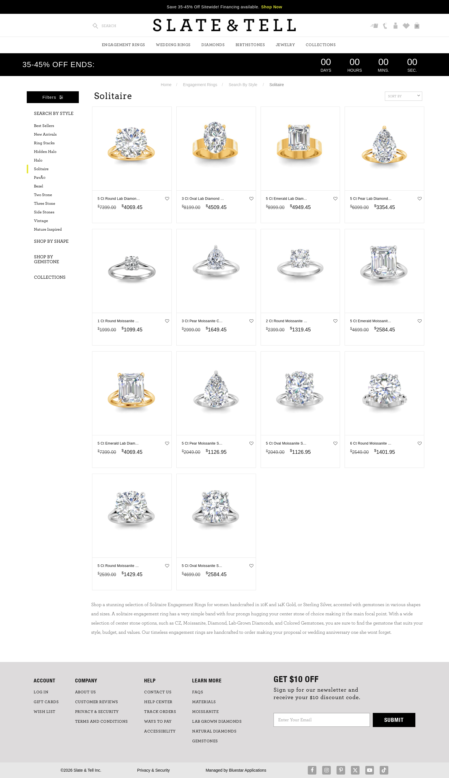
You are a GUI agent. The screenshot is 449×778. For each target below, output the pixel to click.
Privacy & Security (153, 770)
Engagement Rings (123, 45)
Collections (321, 45)
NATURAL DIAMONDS (214, 731)
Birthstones (250, 45)
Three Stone (44, 204)
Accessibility (160, 731)
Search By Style (243, 84)
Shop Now (271, 7)
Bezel (38, 186)
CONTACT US (157, 692)
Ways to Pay (158, 722)
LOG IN (41, 692)
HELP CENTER (158, 702)
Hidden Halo (45, 152)
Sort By (404, 95)
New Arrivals (45, 134)
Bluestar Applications (247, 770)
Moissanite (205, 712)
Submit (394, 719)
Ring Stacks (44, 143)
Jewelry (285, 45)
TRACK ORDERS (160, 712)
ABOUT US (85, 692)
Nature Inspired (48, 229)
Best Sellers (44, 126)
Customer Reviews (96, 702)
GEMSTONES (205, 741)
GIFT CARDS (46, 702)
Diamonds (213, 45)
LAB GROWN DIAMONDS (217, 722)
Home (166, 84)
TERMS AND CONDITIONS (101, 722)
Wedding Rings (173, 45)
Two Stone (43, 195)
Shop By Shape (51, 241)
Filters (53, 97)
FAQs (197, 692)
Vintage (41, 221)
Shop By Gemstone (46, 259)
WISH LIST (45, 712)
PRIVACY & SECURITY (97, 712)
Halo (38, 160)
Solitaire (41, 169)
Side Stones (44, 212)
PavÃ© (39, 178)
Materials (204, 702)
